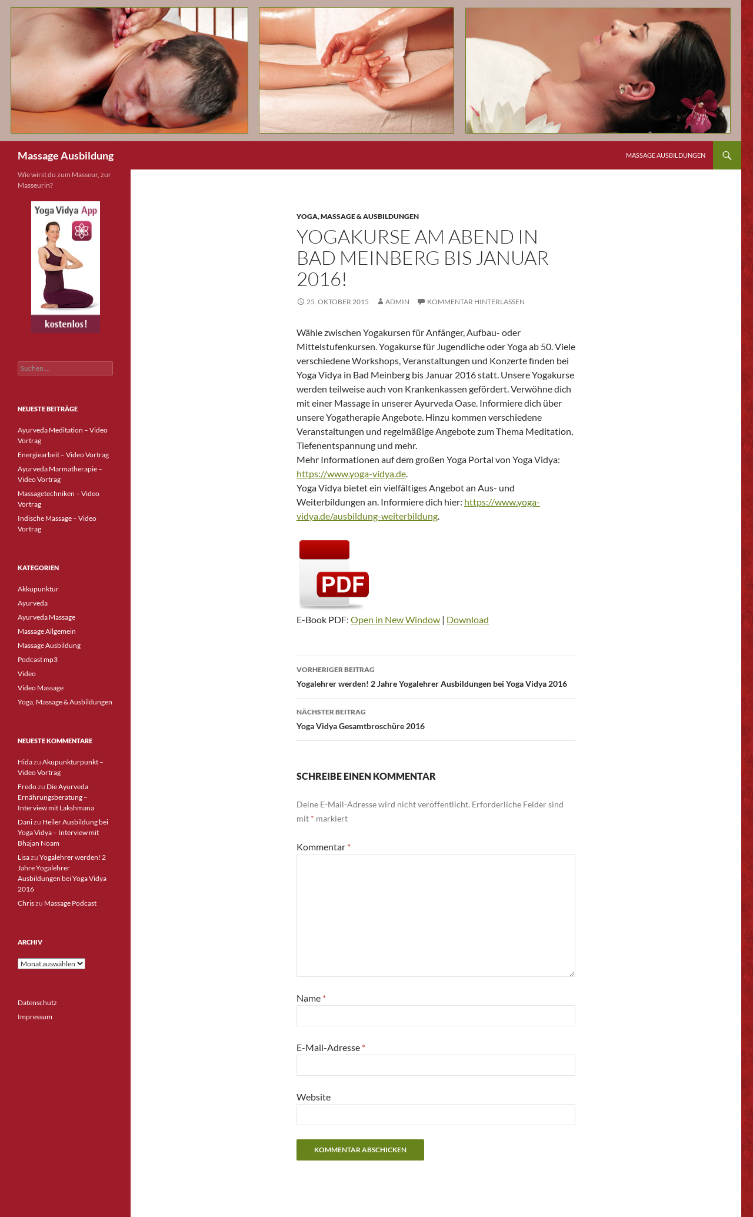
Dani (25, 821)
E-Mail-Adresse (330, 1047)
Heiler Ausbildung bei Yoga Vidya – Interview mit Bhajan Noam (63, 832)
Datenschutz (37, 1002)
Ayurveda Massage (46, 617)
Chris (26, 903)
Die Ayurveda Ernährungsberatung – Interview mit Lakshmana (56, 797)
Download (468, 619)
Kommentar (323, 846)
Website (313, 1096)
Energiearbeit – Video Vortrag (63, 454)
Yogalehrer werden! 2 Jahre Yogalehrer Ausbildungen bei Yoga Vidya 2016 (435, 676)
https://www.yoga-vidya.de (351, 473)
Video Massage (41, 687)
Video (27, 673)
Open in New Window (395, 619)
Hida (25, 761)
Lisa (23, 857)
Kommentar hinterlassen (476, 301)
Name (311, 997)
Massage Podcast (70, 903)
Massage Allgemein (47, 631)
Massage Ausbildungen (665, 155)
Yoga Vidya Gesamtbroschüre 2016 (435, 718)
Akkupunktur (38, 588)
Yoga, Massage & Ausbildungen (357, 216)
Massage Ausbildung (66, 155)
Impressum (35, 1016)
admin (397, 301)
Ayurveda (33, 602)
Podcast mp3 (38, 659)
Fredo (27, 786)
